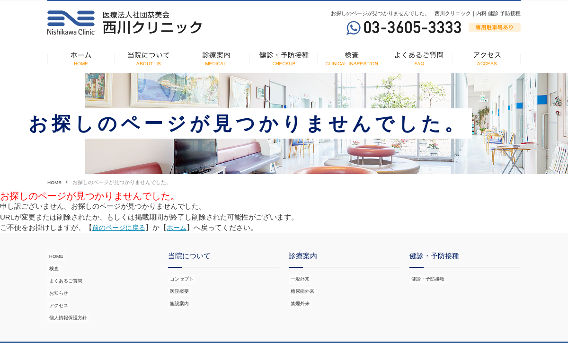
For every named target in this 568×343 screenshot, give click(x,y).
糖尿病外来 (302, 287)
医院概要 (178, 287)
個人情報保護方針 (68, 301)
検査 (52, 264)
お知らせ (57, 282)
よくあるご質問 (65, 273)
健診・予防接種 (427, 278)
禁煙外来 (299, 296)
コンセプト (181, 278)
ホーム (181, 227)
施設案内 (178, 296)
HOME (55, 182)
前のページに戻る (120, 227)
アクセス (57, 291)
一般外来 (299, 278)
